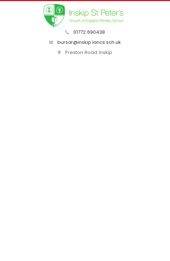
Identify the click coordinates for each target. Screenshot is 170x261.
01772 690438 (85, 32)
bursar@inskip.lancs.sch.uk (85, 42)
